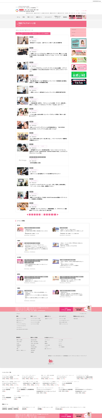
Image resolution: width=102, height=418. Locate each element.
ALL (19, 33)
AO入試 (18, 343)
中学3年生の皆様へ (73, 4)
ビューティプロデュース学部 (35, 318)
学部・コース (33, 316)
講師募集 (32, 352)
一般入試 (18, 346)
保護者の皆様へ (78, 4)
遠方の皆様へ (68, 4)
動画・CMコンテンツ (48, 348)
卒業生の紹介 (76, 318)
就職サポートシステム (48, 318)
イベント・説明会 (66, 309)
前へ (27, 214)
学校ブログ (34, 33)
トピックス (60, 341)
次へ (58, 214)
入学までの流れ (19, 341)
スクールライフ (19, 327)
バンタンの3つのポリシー (57, 355)
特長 (17, 316)
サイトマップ (83, 355)
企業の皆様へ (83, 4)
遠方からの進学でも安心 (63, 322)
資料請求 (79, 309)
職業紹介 (46, 343)
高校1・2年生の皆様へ (58, 4)
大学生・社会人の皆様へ (63, 4)
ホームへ (18, 313)
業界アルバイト (19, 322)
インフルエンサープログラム (21, 325)
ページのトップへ (83, 313)
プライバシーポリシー (76, 355)
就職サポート (48, 316)
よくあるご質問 (83, 10)
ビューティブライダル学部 (35, 322)
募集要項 (18, 337)
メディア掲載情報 (44, 33)
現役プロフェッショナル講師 (21, 318)
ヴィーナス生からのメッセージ (64, 320)
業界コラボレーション (20, 320)
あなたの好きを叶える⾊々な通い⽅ (22, 329)
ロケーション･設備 (62, 318)
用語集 (46, 341)
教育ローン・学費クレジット (21, 350)
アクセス (77, 10)
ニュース (26, 33)
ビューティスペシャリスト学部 (36, 320)
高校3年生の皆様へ (53, 4)
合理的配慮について (67, 355)
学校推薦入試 (19, 345)
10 (52, 214)
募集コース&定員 (19, 339)
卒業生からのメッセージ (78, 316)
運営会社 (50, 355)
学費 (17, 348)
